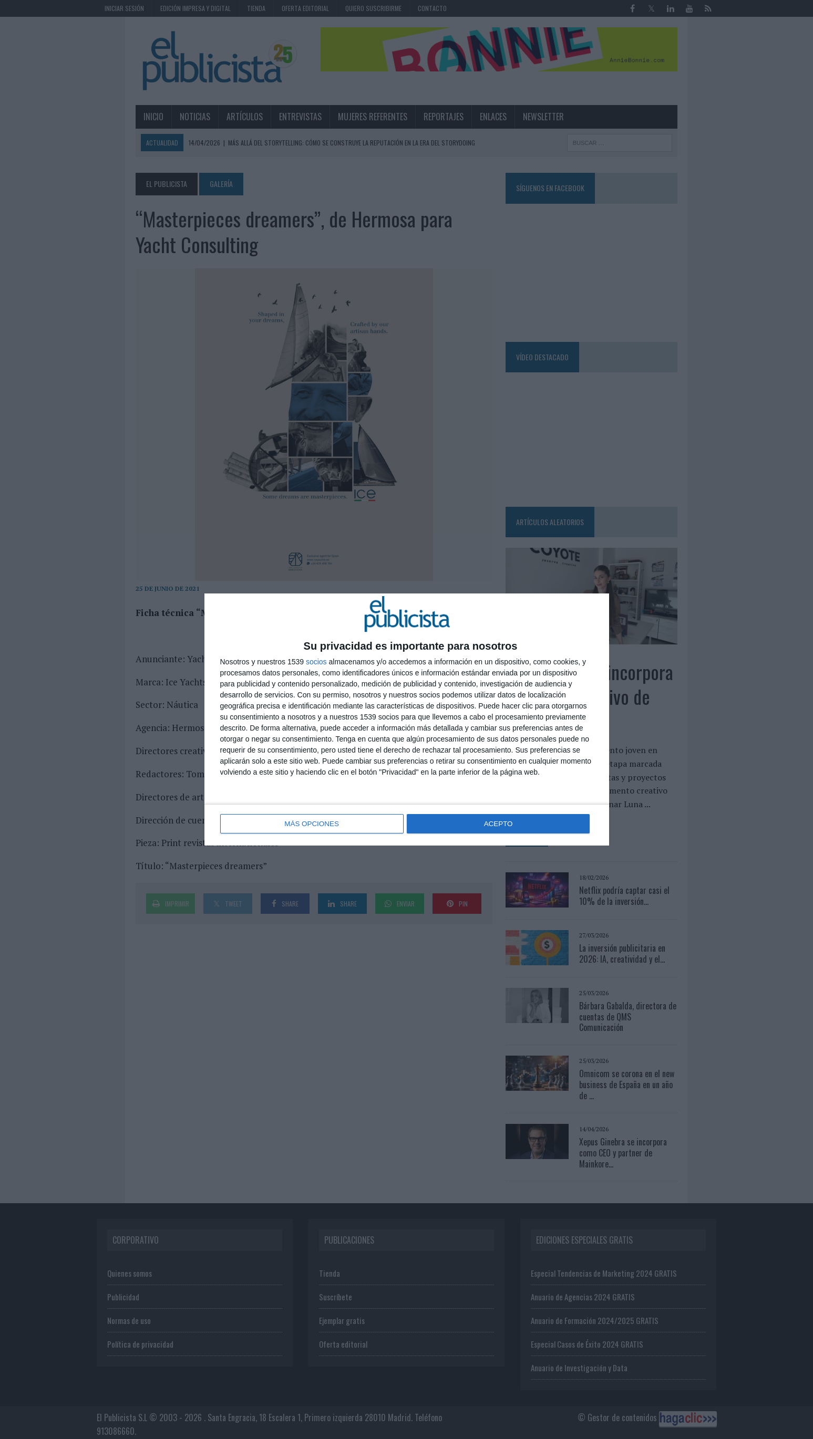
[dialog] (406, 719)
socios (316, 662)
